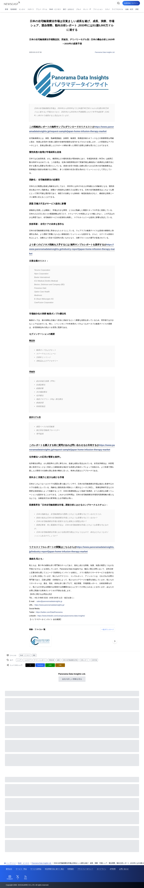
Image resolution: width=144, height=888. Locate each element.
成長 (58, 660)
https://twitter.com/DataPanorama (49, 612)
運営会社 (9, 869)
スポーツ (31, 9)
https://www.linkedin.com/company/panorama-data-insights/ (61, 616)
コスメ (107, 9)
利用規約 (71, 869)
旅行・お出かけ (68, 9)
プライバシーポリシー (85, 869)
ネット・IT (87, 9)
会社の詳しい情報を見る (72, 679)
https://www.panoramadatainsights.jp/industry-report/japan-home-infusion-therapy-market (72, 249)
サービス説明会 (35, 869)
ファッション (98, 9)
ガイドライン (101, 869)
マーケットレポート (40, 660)
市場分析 (51, 660)
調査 (137, 9)
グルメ (78, 9)
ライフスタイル (117, 9)
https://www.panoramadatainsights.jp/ (49, 605)
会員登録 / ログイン (131, 3)
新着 (6, 9)
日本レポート (84, 660)
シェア (19, 660)
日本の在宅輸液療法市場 (70, 660)
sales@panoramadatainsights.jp (49, 601)
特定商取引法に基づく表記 (54, 869)
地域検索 (13, 9)
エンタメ (22, 9)
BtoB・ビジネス (55, 9)
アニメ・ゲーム (41, 9)
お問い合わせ (124, 869)
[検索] (118, 3)
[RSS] (25, 877)
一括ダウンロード (107, 629)
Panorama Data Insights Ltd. (105, 52)
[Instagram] (10, 877)
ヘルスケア (27, 660)
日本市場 (94, 660)
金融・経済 (129, 9)
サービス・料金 (21, 869)
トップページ (10, 863)
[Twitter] (18, 877)
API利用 (113, 869)
